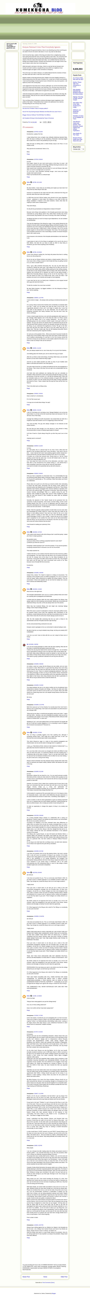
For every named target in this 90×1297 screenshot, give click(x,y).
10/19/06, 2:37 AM (37, 732)
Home (45, 1277)
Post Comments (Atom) (48, 1282)
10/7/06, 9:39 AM (38, 159)
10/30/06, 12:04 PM (39, 916)
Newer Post (26, 1277)
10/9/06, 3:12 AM (36, 348)
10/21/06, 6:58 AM (38, 815)
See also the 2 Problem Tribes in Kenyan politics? (35, 108)
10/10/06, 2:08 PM (33, 644)
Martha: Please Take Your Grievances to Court (77, 84)
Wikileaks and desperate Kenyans (77, 111)
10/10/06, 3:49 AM (38, 572)
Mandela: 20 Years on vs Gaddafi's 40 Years (78, 117)
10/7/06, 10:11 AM (37, 182)
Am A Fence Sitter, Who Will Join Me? (78, 78)
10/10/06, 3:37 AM (37, 532)
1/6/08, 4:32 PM (38, 1145)
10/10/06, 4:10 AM (37, 589)
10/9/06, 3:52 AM (36, 410)
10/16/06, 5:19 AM (38, 685)
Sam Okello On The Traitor (77, 134)
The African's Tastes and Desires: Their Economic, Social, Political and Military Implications (78, 126)
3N (27, 644)
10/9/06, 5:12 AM (38, 445)
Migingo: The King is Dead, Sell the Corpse (78, 98)
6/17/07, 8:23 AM (38, 1032)
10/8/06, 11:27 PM (38, 297)
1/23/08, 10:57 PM (38, 1225)
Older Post (64, 1277)
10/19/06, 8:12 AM (38, 771)
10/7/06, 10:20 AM (37, 252)
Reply (28, 154)
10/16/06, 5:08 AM (38, 664)
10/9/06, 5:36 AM (38, 473)
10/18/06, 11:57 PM (39, 704)
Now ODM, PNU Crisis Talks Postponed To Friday (77, 105)
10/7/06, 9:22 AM (38, 131)
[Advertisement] (45, 27)
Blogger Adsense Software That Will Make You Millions (37, 115)
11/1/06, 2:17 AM (38, 1015)
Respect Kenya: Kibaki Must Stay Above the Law (77, 139)
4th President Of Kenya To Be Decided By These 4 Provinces (38, 118)
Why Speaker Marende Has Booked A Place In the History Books (78, 92)
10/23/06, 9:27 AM (38, 851)
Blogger (54, 1293)
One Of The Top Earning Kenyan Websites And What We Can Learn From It (42, 111)
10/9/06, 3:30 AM (38, 393)
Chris (28, 182)
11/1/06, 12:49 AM (37, 996)
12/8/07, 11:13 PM (38, 1093)
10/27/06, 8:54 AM (37, 872)
